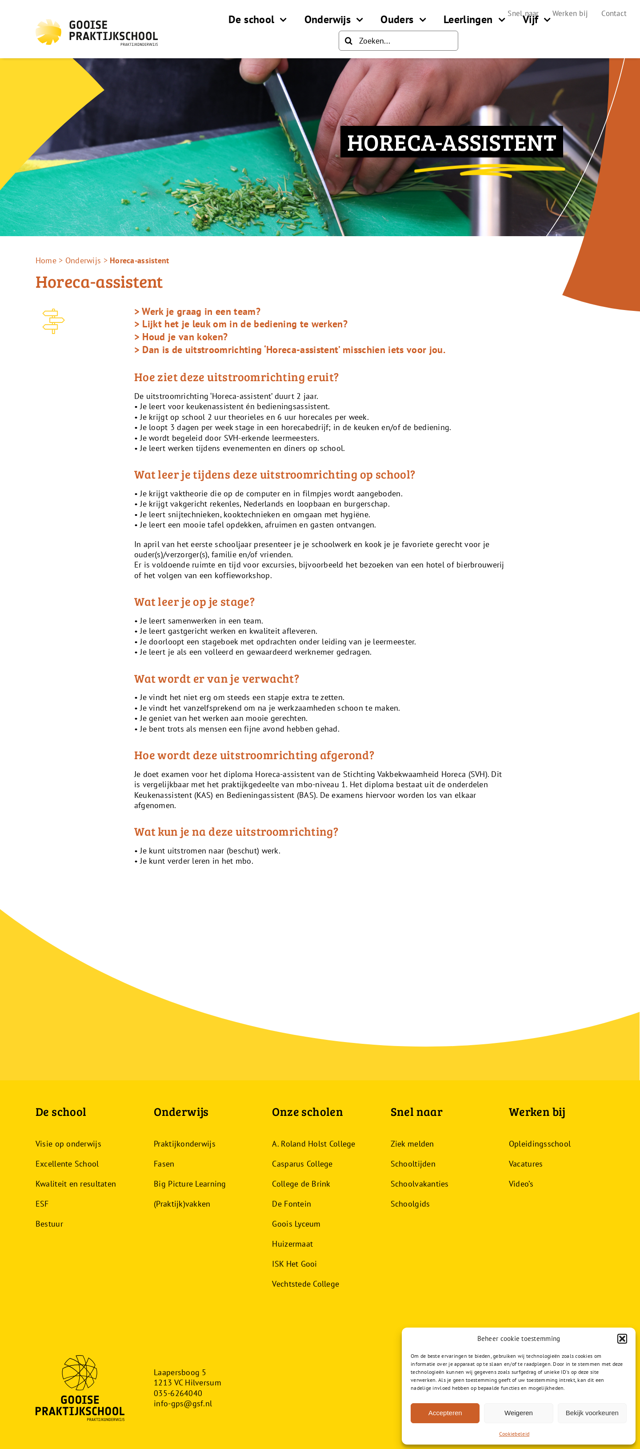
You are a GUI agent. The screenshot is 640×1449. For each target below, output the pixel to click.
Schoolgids (410, 1204)
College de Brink (301, 1184)
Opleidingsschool (540, 1144)
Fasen (164, 1164)
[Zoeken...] (398, 41)
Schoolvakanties (420, 1184)
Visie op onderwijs (68, 1144)
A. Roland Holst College (313, 1144)
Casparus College (302, 1164)
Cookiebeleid (514, 1433)
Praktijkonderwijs (185, 1144)
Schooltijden (413, 1164)
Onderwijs (83, 260)
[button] (622, 1338)
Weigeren (518, 1413)
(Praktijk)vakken (182, 1204)
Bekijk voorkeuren (592, 1413)
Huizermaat (292, 1244)
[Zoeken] (349, 41)
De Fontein (291, 1204)
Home (46, 260)
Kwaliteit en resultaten (76, 1184)
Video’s (521, 1184)
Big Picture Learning (190, 1184)
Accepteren (445, 1413)
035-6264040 (178, 1393)
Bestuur (49, 1224)
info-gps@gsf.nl (183, 1403)
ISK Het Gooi (294, 1264)
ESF (42, 1204)
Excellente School (67, 1164)
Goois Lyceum (296, 1224)
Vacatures (526, 1164)
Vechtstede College (305, 1284)
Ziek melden (412, 1144)
